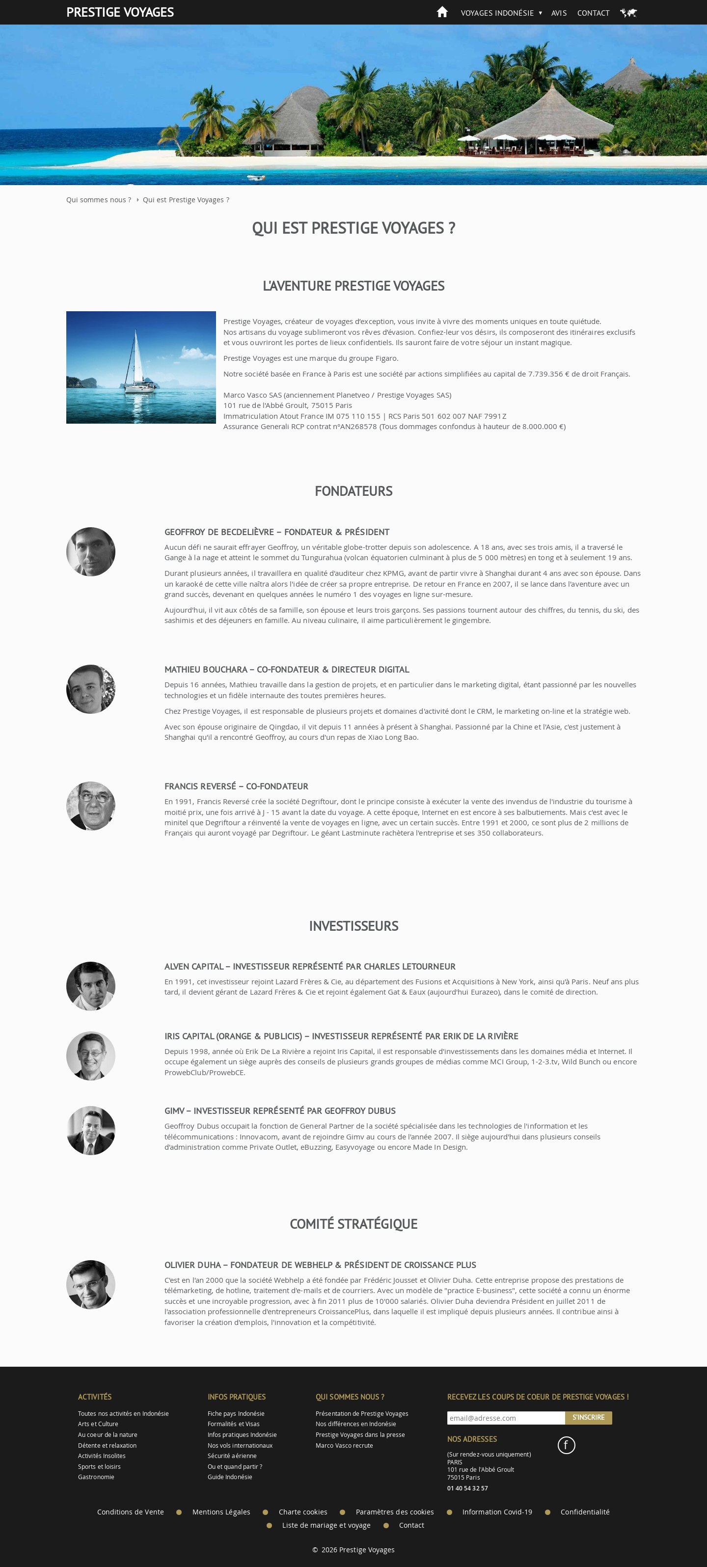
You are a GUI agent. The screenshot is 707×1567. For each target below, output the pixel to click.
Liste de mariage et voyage (326, 1525)
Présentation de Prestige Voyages (362, 1413)
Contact (593, 13)
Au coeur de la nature (107, 1435)
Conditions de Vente (130, 1512)
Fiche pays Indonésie (236, 1413)
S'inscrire (588, 1417)
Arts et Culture (98, 1424)
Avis (559, 13)
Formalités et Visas (234, 1424)
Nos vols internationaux (240, 1445)
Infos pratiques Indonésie (242, 1435)
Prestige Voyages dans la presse (360, 1435)
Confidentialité (585, 1512)
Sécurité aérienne (232, 1456)
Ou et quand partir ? (235, 1466)
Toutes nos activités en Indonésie (123, 1413)
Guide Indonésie (230, 1477)
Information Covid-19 (497, 1512)
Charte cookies (303, 1512)
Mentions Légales (221, 1512)
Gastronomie (96, 1477)
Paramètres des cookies (395, 1512)
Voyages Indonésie (497, 13)
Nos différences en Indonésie (356, 1424)
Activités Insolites (102, 1456)
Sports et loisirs (99, 1466)
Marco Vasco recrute (344, 1445)
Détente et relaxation (107, 1445)
